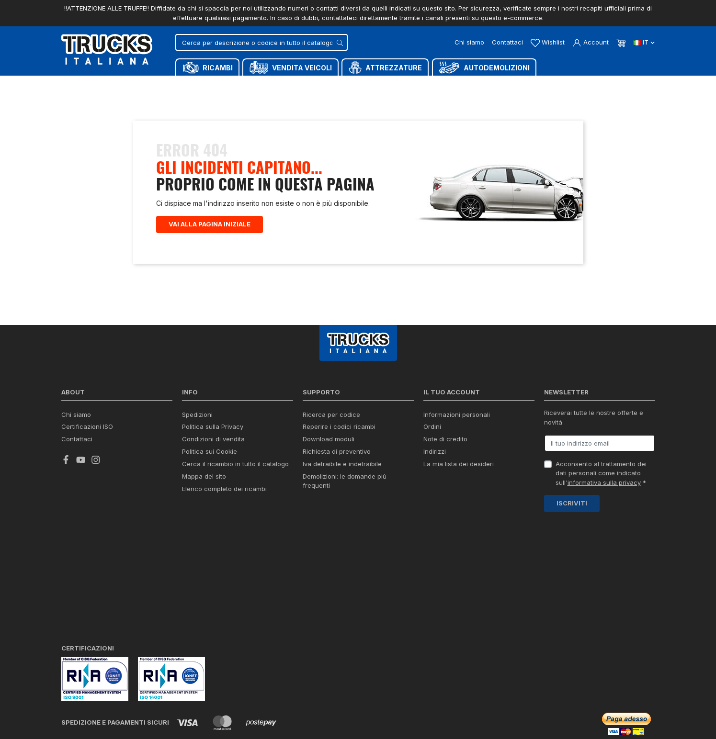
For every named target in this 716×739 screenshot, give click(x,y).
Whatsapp (530, 704)
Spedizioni (197, 414)
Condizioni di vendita (213, 439)
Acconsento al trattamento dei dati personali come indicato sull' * (601, 473)
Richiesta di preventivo (337, 451)
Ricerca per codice (331, 414)
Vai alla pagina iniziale (209, 224)
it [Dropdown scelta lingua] (644, 42)
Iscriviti (572, 503)
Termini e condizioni (193, 720)
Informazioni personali (456, 414)
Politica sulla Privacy (212, 426)
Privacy (150, 720)
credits (76, 695)
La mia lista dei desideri (458, 464)
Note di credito (445, 439)
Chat (468, 705)
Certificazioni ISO (87, 426)
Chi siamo (469, 42)
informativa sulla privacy (604, 482)
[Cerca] (261, 42)
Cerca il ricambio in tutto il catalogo (235, 464)
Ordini (432, 426)
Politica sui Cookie (209, 451)
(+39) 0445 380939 (617, 669)
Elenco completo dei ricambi (224, 489)
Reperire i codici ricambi (339, 426)
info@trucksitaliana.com (331, 653)
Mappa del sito (204, 476)
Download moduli (328, 439)
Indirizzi (434, 451)
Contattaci (507, 42)
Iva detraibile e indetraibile (342, 464)
